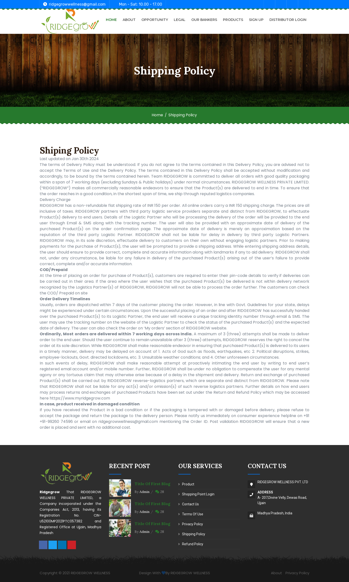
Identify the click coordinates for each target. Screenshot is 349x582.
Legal (179, 20)
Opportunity (154, 20)
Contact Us (190, 504)
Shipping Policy (193, 534)
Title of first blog (152, 483)
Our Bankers (204, 20)
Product (188, 484)
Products (233, 20)
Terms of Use (192, 514)
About (129, 20)
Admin (144, 492)
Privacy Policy (192, 524)
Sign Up (256, 20)
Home (111, 20)
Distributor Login (287, 20)
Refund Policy (192, 544)
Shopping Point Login (198, 494)
